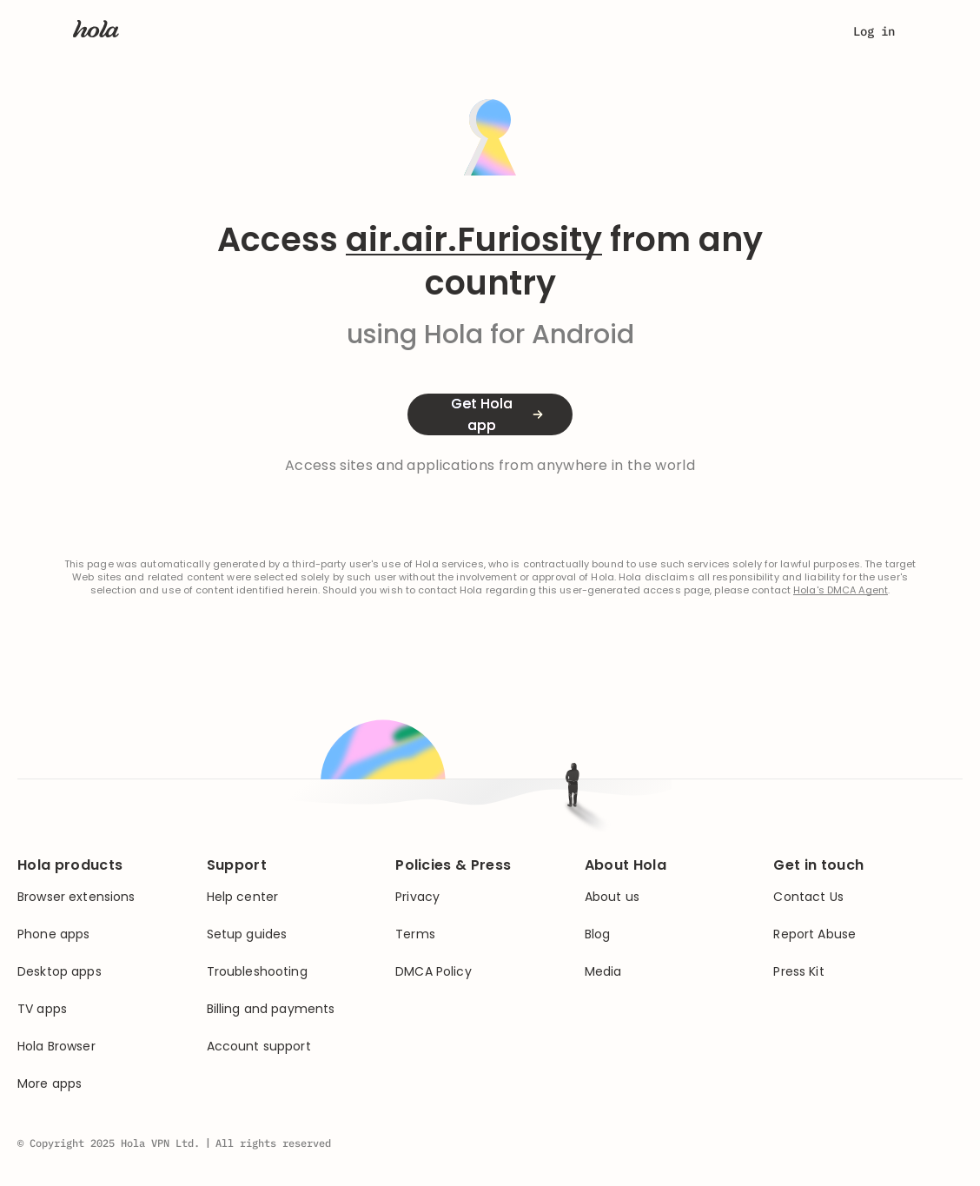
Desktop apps (59, 972)
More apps (49, 1084)
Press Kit (798, 972)
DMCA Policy (433, 972)
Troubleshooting (257, 972)
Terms (415, 934)
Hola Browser (56, 1046)
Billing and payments (271, 1009)
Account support (259, 1046)
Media (603, 972)
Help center (243, 897)
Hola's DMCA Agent (840, 590)
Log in (874, 31)
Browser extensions (76, 897)
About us (612, 897)
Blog (598, 934)
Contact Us (808, 897)
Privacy (417, 897)
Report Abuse (814, 934)
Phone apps (53, 934)
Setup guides (247, 934)
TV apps (42, 1009)
